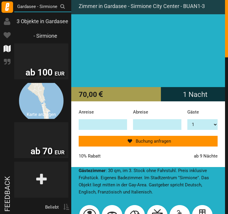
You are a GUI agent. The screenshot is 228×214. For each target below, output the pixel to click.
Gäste (193, 112)
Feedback (7, 194)
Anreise (86, 112)
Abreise (140, 112)
